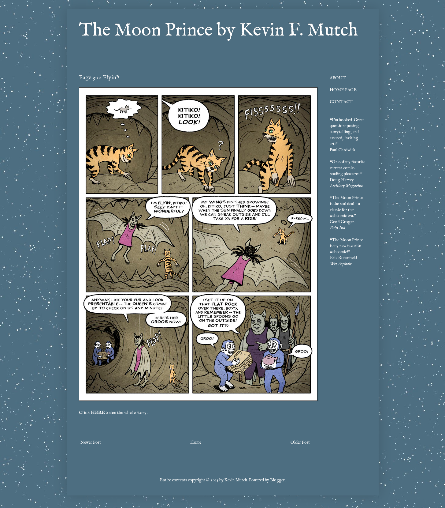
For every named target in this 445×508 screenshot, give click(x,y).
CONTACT (341, 102)
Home (195, 442)
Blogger (277, 480)
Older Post (300, 442)
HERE (98, 413)
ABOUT (338, 78)
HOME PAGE (343, 90)
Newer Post (90, 442)
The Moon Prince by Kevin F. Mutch (218, 30)
